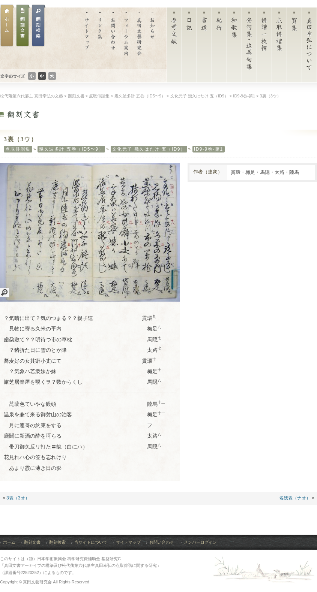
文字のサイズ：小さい (32, 76)
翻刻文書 (23, 25)
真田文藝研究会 (139, 38)
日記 (189, 46)
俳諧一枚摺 (264, 46)
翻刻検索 (57, 542)
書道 (204, 46)
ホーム (7, 25)
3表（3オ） (17, 498)
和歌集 (234, 46)
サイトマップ (86, 38)
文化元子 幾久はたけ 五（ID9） (149, 149)
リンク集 (100, 38)
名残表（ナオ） (295, 498)
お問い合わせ (113, 38)
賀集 (294, 46)
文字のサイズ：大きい (52, 76)
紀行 (219, 46)
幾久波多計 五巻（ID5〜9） (71, 149)
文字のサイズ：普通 (42, 76)
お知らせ (152, 38)
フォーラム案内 (126, 38)
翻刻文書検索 (39, 25)
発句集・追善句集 (249, 46)
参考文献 (174, 46)
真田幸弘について (309, 46)
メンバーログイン (200, 542)
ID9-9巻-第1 (208, 149)
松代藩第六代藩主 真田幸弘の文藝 (31, 96)
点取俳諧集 (279, 46)
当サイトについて (90, 542)
